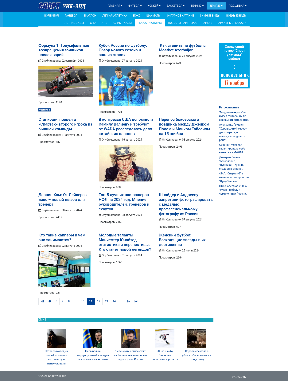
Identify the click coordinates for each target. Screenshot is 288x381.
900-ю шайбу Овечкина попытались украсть (165, 355)
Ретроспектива (229, 107)
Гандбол (71, 15)
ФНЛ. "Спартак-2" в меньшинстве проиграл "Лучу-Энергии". (234, 177)
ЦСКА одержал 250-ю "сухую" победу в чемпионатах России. (233, 190)
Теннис (196, 5)
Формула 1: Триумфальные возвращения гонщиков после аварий (63, 50)
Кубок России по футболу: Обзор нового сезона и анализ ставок (123, 50)
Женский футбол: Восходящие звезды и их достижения (182, 240)
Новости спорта (150, 23)
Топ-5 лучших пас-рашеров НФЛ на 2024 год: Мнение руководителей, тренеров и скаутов (124, 201)
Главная (114, 5)
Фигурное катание (180, 15)
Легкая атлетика (114, 15)
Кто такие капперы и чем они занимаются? (61, 237)
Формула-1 (44, 110)
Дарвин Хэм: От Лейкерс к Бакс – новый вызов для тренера (63, 199)
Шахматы (153, 15)
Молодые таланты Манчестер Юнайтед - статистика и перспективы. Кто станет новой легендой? (125, 242)
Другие (215, 5)
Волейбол (51, 15)
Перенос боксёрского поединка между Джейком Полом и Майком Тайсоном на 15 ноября (184, 126)
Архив (207, 23)
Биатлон (90, 15)
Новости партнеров (182, 23)
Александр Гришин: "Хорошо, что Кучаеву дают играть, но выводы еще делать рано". (233, 132)
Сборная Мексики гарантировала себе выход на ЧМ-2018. (232, 148)
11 (90, 301)
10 (82, 301)
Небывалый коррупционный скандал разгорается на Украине (93, 355)
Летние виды (74, 23)
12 (98, 301)
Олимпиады (122, 23)
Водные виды (236, 15)
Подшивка (236, 5)
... (75, 301)
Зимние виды (210, 15)
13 (106, 301)
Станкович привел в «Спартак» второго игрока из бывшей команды (65, 124)
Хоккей (153, 5)
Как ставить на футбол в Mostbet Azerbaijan (182, 47)
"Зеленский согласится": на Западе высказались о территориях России (130, 355)
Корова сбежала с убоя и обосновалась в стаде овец (197, 355)
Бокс (136, 15)
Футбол (133, 5)
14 (114, 301)
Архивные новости (232, 23)
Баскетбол (174, 5)
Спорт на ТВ (98, 23)
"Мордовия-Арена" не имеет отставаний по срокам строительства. (234, 116)
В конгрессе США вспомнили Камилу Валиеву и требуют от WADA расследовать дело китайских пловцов (126, 126)
